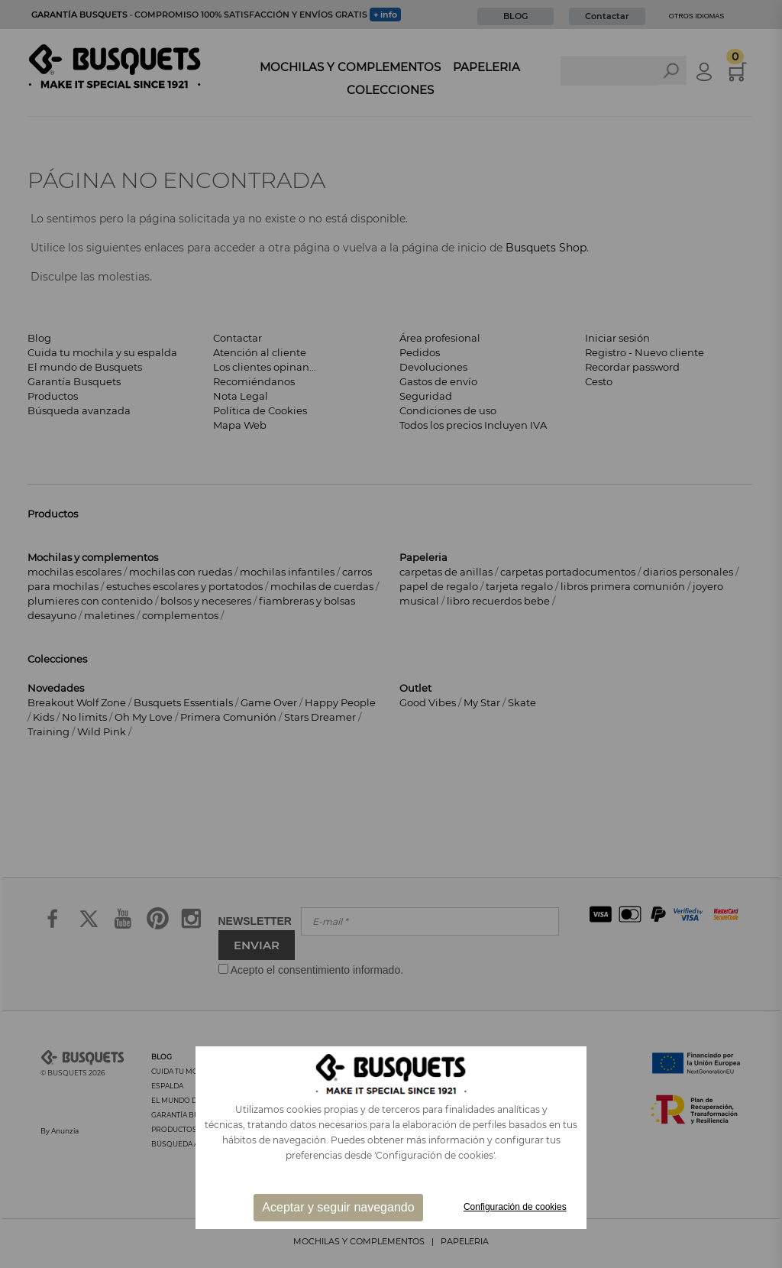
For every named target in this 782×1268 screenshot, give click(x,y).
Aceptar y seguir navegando (338, 1207)
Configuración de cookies (515, 1207)
